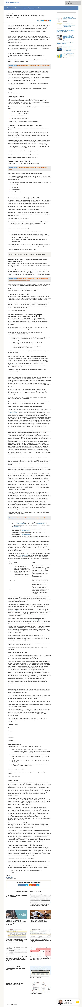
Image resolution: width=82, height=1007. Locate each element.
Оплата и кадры (32, 8)
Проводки (17, 8)
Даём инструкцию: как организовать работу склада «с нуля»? (69, 18)
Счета (24, 8)
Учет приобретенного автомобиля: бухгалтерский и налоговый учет (69, 25)
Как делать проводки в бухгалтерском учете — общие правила (65, 31)
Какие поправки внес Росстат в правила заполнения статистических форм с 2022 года (69, 48)
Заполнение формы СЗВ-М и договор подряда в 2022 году (65, 42)
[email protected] (22, 50)
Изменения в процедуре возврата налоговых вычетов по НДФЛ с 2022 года (68, 37)
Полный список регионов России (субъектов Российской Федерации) (68, 55)
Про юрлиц (10, 8)
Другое (40, 8)
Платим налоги (12, 2)
